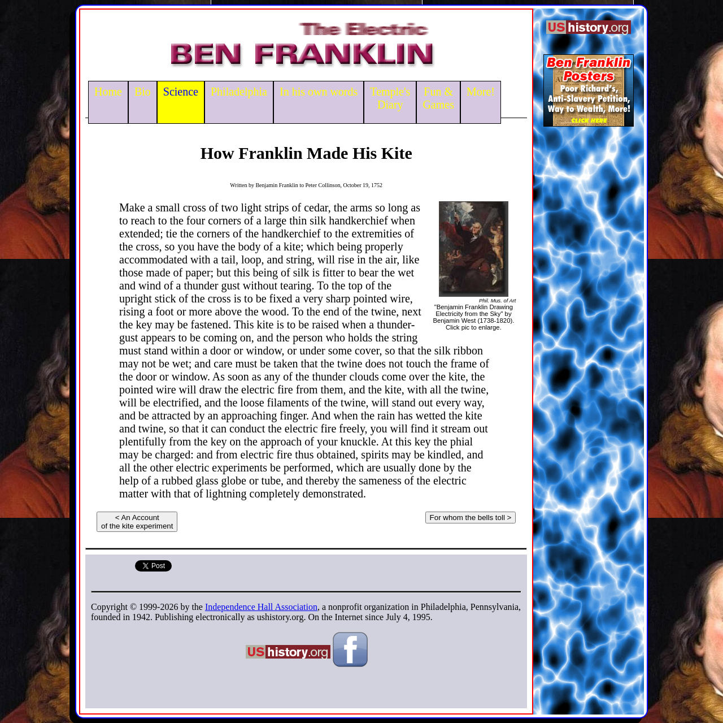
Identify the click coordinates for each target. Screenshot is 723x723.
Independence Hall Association (261, 607)
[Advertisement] (588, 307)
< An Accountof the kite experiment (137, 521)
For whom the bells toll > (471, 517)
